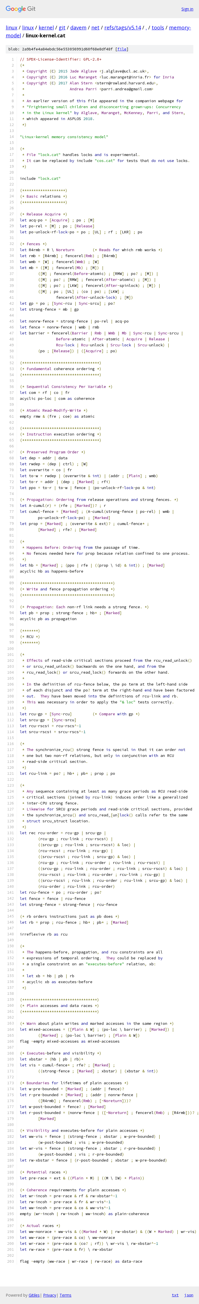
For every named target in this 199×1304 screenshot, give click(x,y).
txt (175, 1294)
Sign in (187, 9)
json (188, 1294)
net (95, 27)
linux (11, 27)
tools (158, 27)
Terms (65, 1295)
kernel (46, 27)
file (121, 49)
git (62, 27)
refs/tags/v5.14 (122, 27)
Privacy (49, 1295)
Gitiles (34, 1295)
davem (78, 27)
